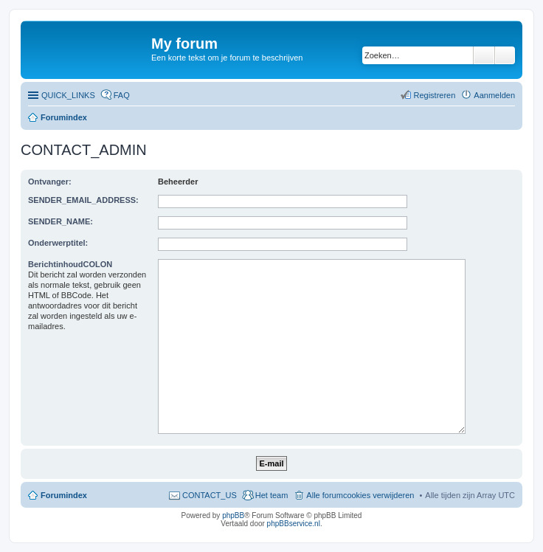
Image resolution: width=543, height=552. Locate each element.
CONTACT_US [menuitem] (209, 495)
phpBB (233, 515)
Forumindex (64, 117)
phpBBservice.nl (293, 524)
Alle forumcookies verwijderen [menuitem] (360, 495)
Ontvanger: (50, 181)
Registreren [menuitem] (434, 95)
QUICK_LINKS (68, 95)
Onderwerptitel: (58, 242)
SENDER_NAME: (60, 221)
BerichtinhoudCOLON (70, 264)
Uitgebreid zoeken (505, 55)
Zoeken (484, 55)
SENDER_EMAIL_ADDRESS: (83, 200)
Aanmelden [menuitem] (494, 95)
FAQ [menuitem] (122, 95)
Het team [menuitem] (271, 495)
